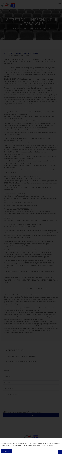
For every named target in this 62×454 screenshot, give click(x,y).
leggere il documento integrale (43, 445)
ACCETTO (6, 451)
